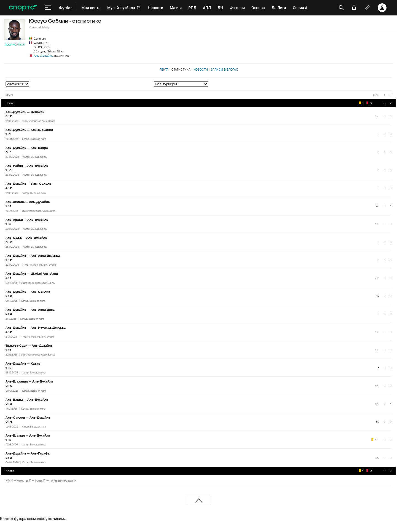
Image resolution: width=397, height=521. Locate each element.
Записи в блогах (224, 69)
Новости (201, 69)
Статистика (181, 69)
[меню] (48, 8)
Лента (164, 69)
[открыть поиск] (341, 7)
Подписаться (15, 44)
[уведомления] (354, 7)
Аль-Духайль (43, 56)
